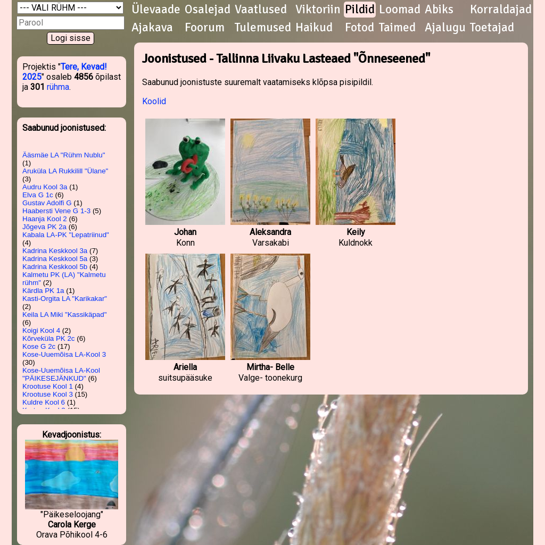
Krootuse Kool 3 (47, 394)
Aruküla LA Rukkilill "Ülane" (65, 171)
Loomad (399, 9)
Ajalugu (445, 27)
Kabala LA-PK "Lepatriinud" (65, 235)
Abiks (439, 9)
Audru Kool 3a (44, 187)
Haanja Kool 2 (44, 219)
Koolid (154, 101)
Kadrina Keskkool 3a (54, 251)
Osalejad (207, 9)
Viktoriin (318, 9)
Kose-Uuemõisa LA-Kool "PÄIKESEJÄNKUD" (61, 374)
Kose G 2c (38, 346)
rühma (58, 87)
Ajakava (152, 27)
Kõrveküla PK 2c (48, 338)
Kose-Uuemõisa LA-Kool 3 (64, 354)
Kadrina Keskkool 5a (54, 259)
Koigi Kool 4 (41, 330)
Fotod (359, 27)
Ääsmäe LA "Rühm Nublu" (63, 155)
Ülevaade (155, 9)
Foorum (205, 27)
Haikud (314, 27)
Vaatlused (261, 9)
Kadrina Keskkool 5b (54, 267)
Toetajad (492, 27)
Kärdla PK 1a (43, 291)
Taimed (397, 27)
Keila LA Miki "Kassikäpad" (64, 314)
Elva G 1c (37, 195)
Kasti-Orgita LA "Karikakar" (64, 299)
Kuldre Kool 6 (43, 402)
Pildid (360, 9)
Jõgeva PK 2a (44, 227)
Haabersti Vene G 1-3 (56, 211)
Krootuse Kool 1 (47, 386)
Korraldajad (501, 9)
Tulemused (263, 27)
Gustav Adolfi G (47, 203)
